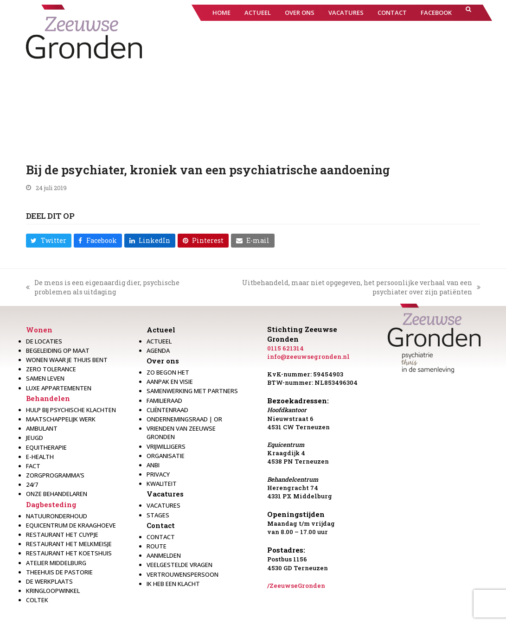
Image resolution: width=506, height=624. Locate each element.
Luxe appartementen (58, 388)
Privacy (158, 474)
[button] (468, 13)
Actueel (161, 329)
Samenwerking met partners (192, 391)
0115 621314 (285, 348)
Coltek (37, 600)
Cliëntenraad (167, 410)
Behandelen (48, 398)
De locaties (44, 341)
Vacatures (165, 493)
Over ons (163, 360)
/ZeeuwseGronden (296, 585)
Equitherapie (46, 447)
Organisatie (166, 456)
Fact (33, 466)
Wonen (39, 329)
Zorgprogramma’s (55, 475)
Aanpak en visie (170, 381)
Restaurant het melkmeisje (69, 544)
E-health (40, 456)
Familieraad (164, 400)
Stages (158, 515)
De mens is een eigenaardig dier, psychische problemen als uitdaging (102, 287)
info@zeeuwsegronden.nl (308, 356)
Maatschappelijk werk (61, 419)
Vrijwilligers (166, 446)
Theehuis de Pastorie (59, 572)
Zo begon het (168, 372)
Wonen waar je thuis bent (67, 360)
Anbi (153, 465)
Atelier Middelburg (56, 563)
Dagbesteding (51, 504)
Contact (161, 525)
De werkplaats (49, 581)
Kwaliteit (162, 483)
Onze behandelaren (56, 494)
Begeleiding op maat (58, 350)
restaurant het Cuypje (62, 534)
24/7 (32, 484)
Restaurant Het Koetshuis (69, 553)
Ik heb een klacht (173, 583)
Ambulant (42, 428)
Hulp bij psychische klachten (71, 410)
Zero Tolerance (51, 369)
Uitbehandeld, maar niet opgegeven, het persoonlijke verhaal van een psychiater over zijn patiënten (349, 287)
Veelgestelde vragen (179, 564)
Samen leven (45, 378)
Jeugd (34, 437)
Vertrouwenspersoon (182, 574)
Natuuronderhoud (56, 516)
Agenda (158, 350)
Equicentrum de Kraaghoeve (71, 525)
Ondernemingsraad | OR (184, 419)
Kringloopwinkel (53, 590)
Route (157, 546)
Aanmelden (164, 555)
